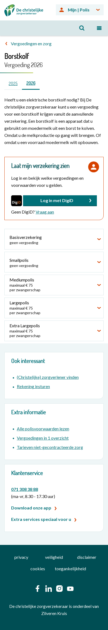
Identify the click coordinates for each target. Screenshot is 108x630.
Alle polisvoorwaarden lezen (43, 428)
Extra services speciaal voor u (41, 519)
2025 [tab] (13, 83)
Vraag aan (45, 211)
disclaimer (86, 557)
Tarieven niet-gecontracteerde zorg (50, 447)
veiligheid (54, 557)
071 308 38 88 (24, 489)
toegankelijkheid (70, 568)
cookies (37, 568)
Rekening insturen (33, 386)
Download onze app (31, 507)
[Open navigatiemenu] (99, 28)
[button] (60, 200)
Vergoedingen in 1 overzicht (43, 437)
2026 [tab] (30, 83)
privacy (21, 557)
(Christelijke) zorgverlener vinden (48, 377)
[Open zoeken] (82, 28)
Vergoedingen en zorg (31, 43)
